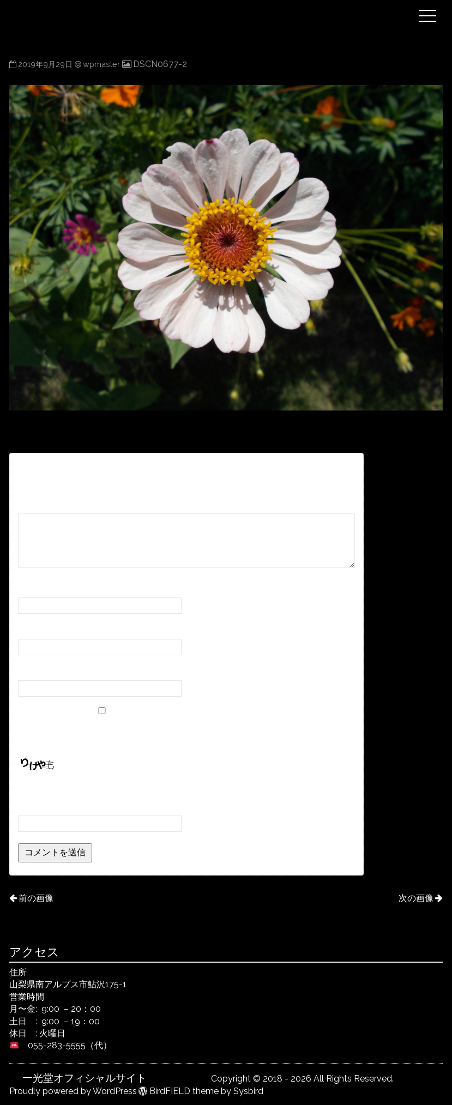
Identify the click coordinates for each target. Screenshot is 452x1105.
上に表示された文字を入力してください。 (101, 791)
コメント (41, 503)
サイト (31, 670)
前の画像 (36, 898)
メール (36, 629)
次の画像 (416, 898)
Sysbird (248, 1091)
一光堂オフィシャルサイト (217, 7)
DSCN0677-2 (160, 64)
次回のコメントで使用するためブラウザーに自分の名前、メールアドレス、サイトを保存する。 (183, 733)
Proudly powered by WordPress (73, 1091)
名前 (32, 587)
